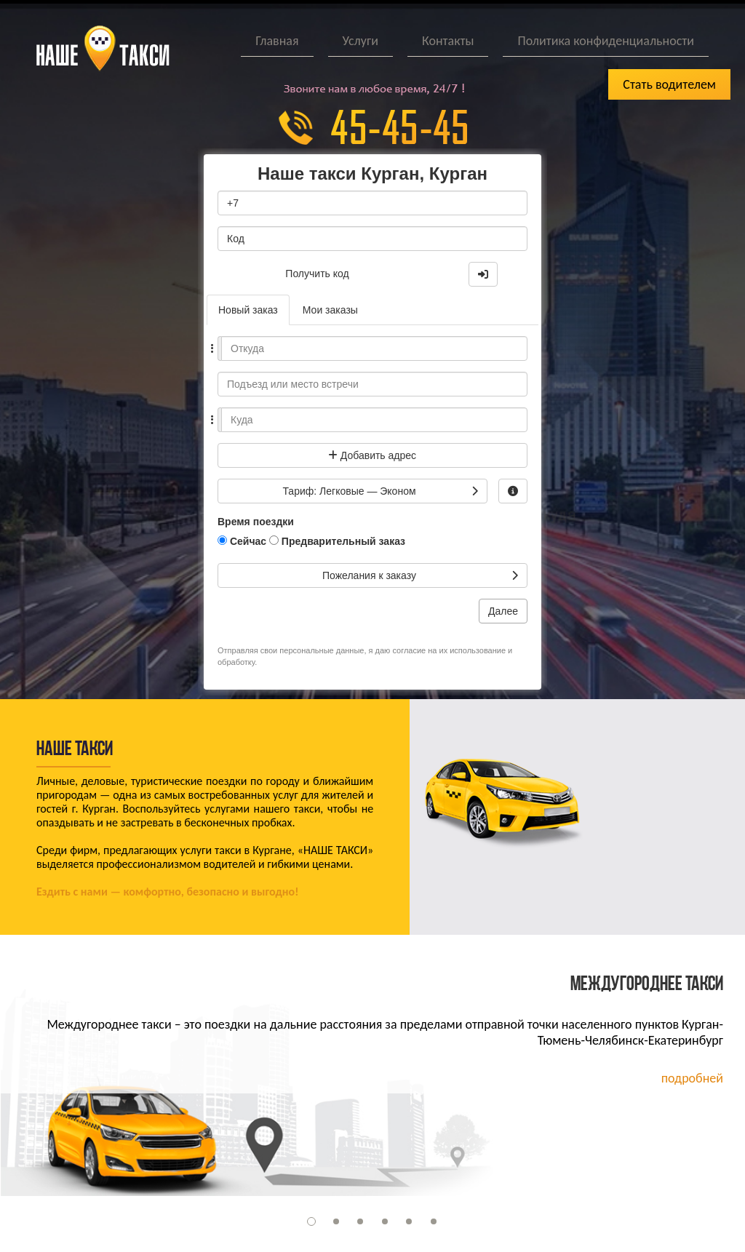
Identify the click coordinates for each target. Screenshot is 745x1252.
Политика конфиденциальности (605, 41)
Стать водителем (669, 84)
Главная (276, 41)
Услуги (360, 41)
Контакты (448, 41)
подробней (692, 1078)
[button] (311, 1221)
